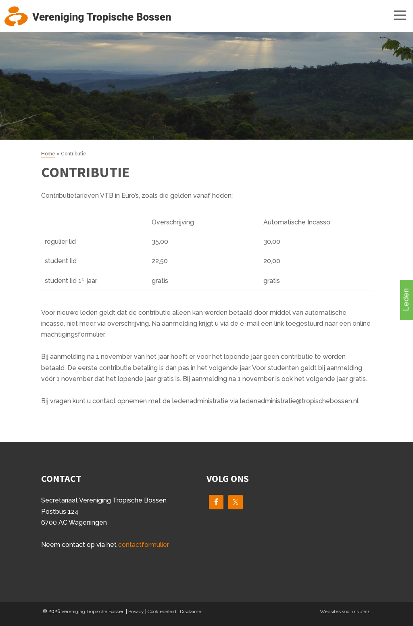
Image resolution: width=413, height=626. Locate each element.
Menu (393, 15)
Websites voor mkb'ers (345, 611)
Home (48, 154)
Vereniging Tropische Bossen (93, 611)
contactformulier (143, 545)
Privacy (136, 611)
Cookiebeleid (162, 611)
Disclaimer (191, 611)
